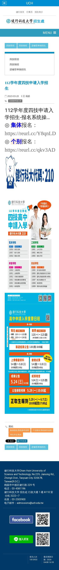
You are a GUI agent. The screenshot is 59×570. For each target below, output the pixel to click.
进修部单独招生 (38, 45)
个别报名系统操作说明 (42, 430)
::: (14, 11)
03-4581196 (18, 488)
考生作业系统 (15, 434)
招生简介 (39, 12)
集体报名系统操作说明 (19, 430)
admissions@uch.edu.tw (30, 502)
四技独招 (23, 45)
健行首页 (20, 12)
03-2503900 (18, 499)
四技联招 (10, 45)
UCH (29, 3)
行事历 (29, 12)
